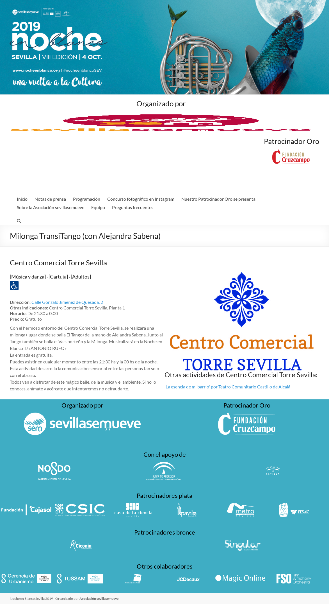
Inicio (22, 199)
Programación (86, 199)
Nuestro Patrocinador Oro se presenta (218, 199)
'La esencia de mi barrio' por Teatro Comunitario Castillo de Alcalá (227, 386)
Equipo (98, 207)
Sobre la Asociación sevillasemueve (50, 207)
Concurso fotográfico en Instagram (140, 199)
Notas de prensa (50, 199)
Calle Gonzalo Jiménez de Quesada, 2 (67, 302)
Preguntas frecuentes (132, 207)
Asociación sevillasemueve (98, 598)
